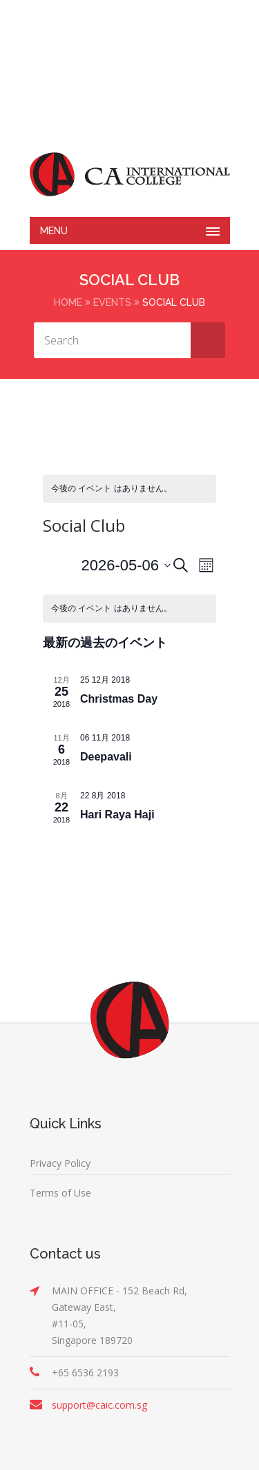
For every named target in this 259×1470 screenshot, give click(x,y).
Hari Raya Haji (117, 814)
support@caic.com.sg (99, 1404)
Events (112, 302)
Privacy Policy (60, 1163)
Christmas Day (118, 699)
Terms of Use (60, 1192)
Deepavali (106, 757)
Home (68, 302)
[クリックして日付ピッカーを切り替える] (126, 565)
